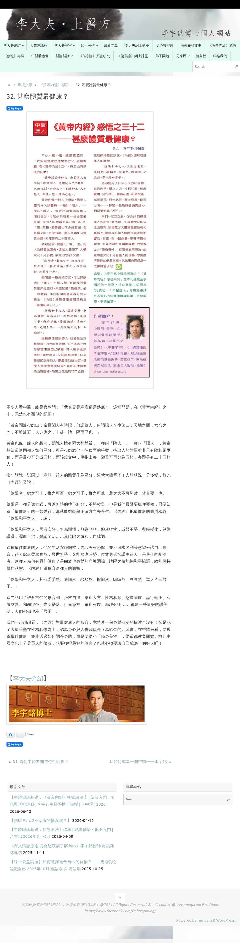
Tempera (204, 920)
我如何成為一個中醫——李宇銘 (140, 761)
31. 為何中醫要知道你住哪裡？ (38, 761)
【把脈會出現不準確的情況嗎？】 (40, 820)
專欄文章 (25, 85)
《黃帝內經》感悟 (54, 85)
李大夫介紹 (29, 678)
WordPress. (226, 920)
